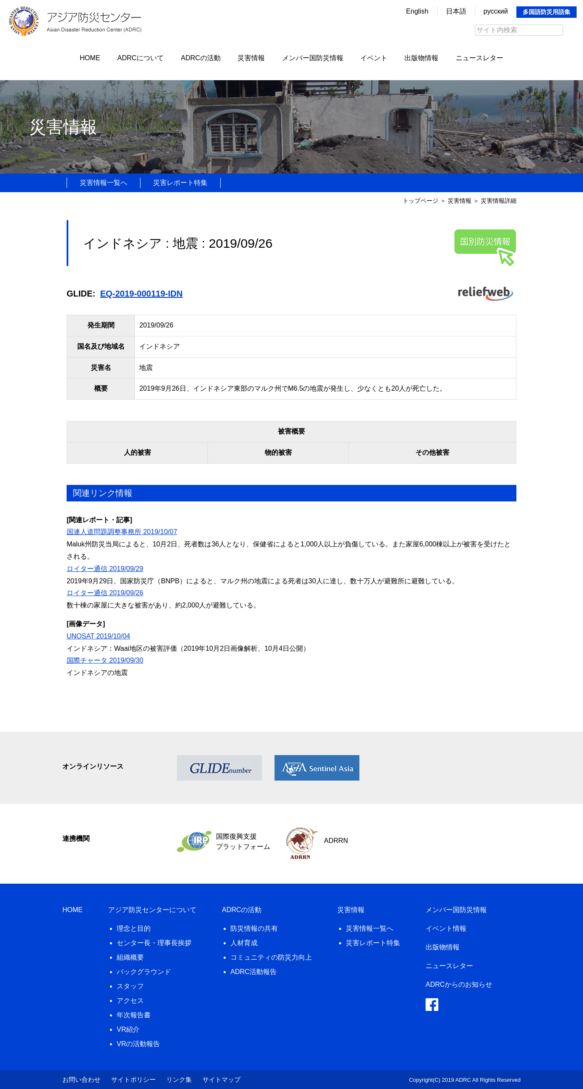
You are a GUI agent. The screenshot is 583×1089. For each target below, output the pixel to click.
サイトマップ (221, 1079)
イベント (373, 58)
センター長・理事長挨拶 (154, 942)
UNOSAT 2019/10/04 (98, 636)
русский (496, 11)
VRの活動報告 (138, 1043)
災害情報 (251, 58)
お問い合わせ (81, 1079)
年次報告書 (134, 1015)
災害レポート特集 (180, 182)
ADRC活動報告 (253, 971)
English (417, 11)
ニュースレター (479, 58)
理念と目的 (134, 928)
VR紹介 (128, 1029)
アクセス (130, 1000)
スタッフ (130, 986)
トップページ (420, 200)
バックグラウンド (144, 971)
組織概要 (130, 957)
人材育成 (244, 942)
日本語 (456, 11)
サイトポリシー (133, 1079)
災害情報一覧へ (103, 182)
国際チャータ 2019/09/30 (105, 660)
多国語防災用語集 (546, 11)
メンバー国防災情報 (312, 58)
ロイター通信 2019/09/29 (105, 568)
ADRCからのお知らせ (459, 984)
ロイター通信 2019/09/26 (105, 592)
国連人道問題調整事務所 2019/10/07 (122, 531)
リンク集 (179, 1079)
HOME (90, 58)
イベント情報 (446, 928)
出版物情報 (421, 58)
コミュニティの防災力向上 (271, 957)
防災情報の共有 (254, 928)
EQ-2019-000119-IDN (141, 293)
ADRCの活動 (200, 58)
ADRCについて (141, 58)
